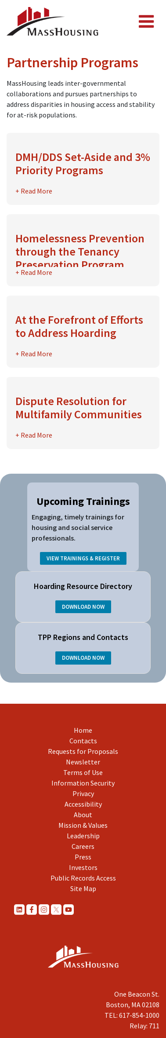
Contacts (83, 740)
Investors (83, 867)
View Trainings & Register (83, 558)
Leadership (83, 835)
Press (83, 856)
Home (83, 730)
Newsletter (83, 761)
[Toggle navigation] (146, 22)
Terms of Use (83, 772)
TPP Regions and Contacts (83, 637)
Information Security (83, 782)
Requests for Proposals (83, 751)
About (83, 814)
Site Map (83, 888)
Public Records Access (83, 878)
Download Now (83, 606)
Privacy (83, 793)
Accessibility (83, 804)
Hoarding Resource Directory (83, 586)
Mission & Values (83, 825)
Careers (83, 846)
